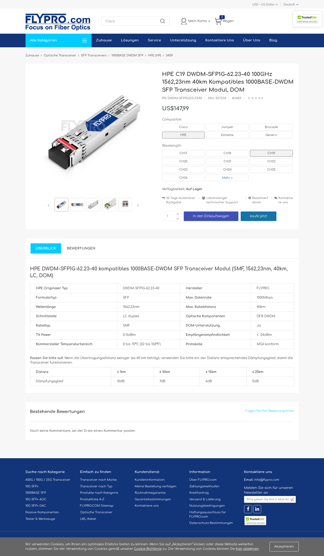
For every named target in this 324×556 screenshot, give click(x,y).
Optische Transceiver (96, 512)
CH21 (227, 161)
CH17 (183, 153)
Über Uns (251, 40)
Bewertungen (81, 248)
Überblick (46, 248)
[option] (61, 205)
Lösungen (130, 40)
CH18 (227, 153)
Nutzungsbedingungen (207, 505)
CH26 (183, 177)
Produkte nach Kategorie (99, 492)
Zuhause (104, 40)
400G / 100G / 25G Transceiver (48, 479)
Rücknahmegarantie (150, 492)
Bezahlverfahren (260, 200)
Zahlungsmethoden (204, 486)
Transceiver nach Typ (96, 486)
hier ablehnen (247, 549)
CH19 (271, 153)
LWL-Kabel (88, 519)
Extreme (227, 135)
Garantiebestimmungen (153, 499)
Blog (273, 40)
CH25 (271, 169)
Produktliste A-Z (92, 499)
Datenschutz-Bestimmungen (211, 523)
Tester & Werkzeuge (40, 519)
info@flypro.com (266, 479)
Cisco (183, 127)
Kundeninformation (150, 479)
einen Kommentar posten (114, 431)
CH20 (183, 161)
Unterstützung (183, 40)
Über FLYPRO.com (203, 479)
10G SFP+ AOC (36, 499)
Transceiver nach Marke (98, 479)
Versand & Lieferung (205, 499)
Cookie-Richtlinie (148, 549)
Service (154, 40)
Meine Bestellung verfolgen (155, 486)
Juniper (227, 127)
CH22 (271, 161)
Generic (271, 135)
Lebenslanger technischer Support (222, 200)
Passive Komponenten (42, 512)
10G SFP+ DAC (36, 505)
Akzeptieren (284, 546)
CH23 (183, 169)
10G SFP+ (32, 486)
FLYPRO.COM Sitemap (97, 505)
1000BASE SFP (36, 492)
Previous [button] (49, 205)
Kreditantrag (199, 492)
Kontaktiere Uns (219, 40)
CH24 (227, 169)
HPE (183, 135)
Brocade (271, 127)
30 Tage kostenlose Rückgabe (180, 200)
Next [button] (137, 205)
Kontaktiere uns (285, 200)
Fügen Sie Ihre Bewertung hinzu (270, 411)
